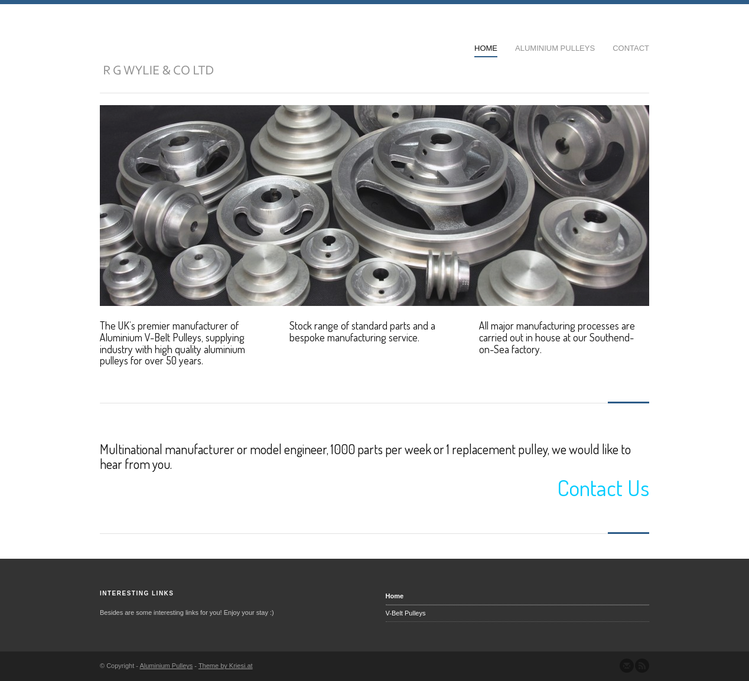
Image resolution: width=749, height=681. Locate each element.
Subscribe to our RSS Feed (642, 666)
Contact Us (603, 487)
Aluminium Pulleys (555, 48)
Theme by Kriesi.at (225, 665)
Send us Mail (627, 666)
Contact (631, 48)
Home (485, 48)
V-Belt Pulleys (406, 613)
